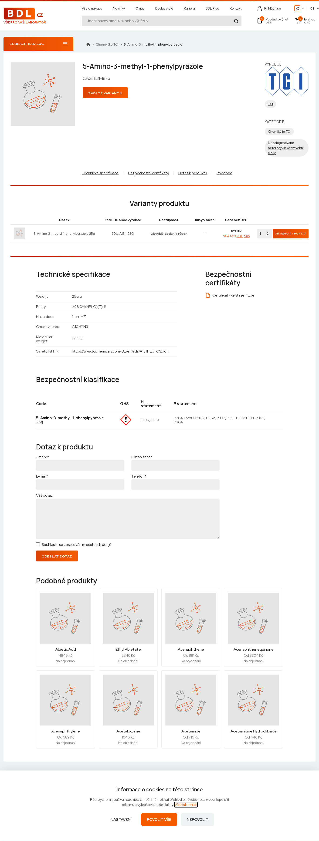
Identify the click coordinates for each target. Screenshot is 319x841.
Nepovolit (197, 819)
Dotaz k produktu (192, 173)
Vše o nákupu (92, 9)
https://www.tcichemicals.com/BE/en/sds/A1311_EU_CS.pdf (120, 351)
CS (312, 9)
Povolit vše (159, 819)
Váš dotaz (44, 495)
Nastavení (121, 819)
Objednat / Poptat (290, 233)
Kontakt (235, 9)
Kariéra (189, 9)
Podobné (224, 173)
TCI (270, 104)
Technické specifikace (100, 173)
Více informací (186, 804)
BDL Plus (212, 9)
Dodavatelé (164, 9)
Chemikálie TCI (107, 44)
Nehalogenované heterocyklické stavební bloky (286, 148)
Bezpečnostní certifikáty (148, 173)
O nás (140, 9)
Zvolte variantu (105, 93)
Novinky (119, 9)
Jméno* (43, 457)
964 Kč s (236, 236)
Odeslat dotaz (57, 556)
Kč (297, 9)
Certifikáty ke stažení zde (233, 295)
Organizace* (141, 457)
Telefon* (138, 476)
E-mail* (42, 476)
